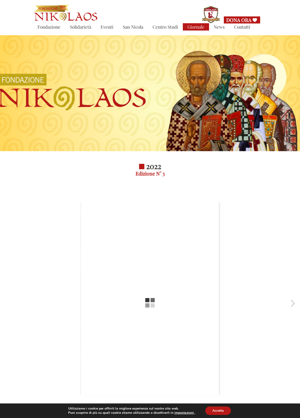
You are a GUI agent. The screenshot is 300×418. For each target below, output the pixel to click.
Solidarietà (80, 27)
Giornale (196, 27)
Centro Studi (165, 27)
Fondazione (49, 27)
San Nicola (133, 27)
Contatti (242, 27)
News (219, 27)
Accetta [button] (218, 410)
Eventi (107, 27)
